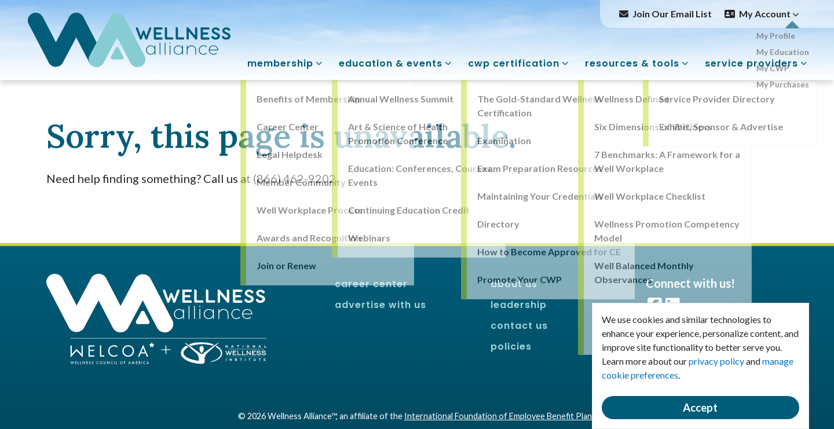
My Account (769, 13)
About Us (514, 284)
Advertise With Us (380, 304)
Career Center (371, 284)
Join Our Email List (672, 13)
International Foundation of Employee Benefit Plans (500, 416)
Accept (700, 407)
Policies (511, 346)
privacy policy (716, 360)
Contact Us (519, 325)
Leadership (519, 304)
